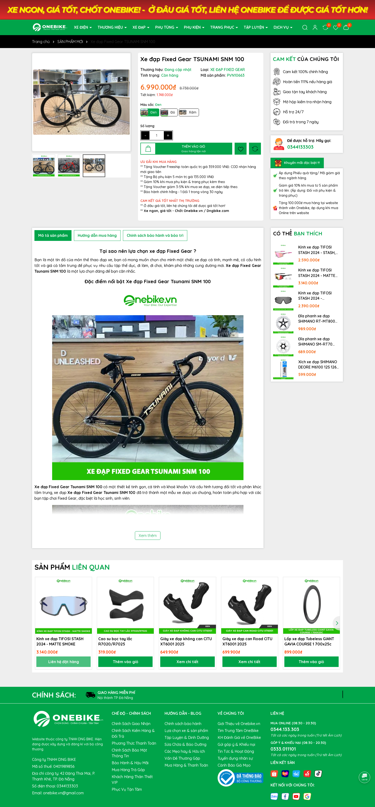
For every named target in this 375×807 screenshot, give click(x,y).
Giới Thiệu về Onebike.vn (239, 723)
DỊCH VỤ (282, 27)
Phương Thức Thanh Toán (134, 743)
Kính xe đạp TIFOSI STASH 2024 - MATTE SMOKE (59, 641)
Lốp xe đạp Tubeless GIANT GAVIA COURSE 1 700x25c (309, 641)
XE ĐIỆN (81, 27)
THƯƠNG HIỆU (111, 27)
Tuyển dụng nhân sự (235, 758)
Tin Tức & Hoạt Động (236, 751)
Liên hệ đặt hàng (63, 661)
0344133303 (300, 147)
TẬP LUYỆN (254, 27)
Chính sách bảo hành (183, 723)
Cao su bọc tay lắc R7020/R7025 (115, 641)
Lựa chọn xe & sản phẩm (186, 730)
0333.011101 (283, 749)
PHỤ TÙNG (165, 27)
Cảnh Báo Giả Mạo (234, 765)
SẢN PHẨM (72, 567)
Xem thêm (148, 535)
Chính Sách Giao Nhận (131, 723)
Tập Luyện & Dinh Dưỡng (187, 737)
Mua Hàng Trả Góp (128, 769)
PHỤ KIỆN (193, 27)
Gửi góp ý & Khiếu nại (236, 744)
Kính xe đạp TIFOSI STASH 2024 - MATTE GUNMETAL (316, 273)
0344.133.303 (284, 729)
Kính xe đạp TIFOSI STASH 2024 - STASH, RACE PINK (317, 250)
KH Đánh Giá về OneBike (239, 737)
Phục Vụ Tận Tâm (127, 789)
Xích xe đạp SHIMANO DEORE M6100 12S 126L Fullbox (318, 364)
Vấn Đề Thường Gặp (182, 758)
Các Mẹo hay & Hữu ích (185, 751)
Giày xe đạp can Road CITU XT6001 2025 (247, 641)
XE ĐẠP (139, 27)
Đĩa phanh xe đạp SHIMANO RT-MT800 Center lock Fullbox (316, 319)
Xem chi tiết (187, 661)
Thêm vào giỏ (125, 661)
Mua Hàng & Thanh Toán (186, 765)
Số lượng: (147, 126)
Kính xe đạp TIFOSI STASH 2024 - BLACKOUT (315, 296)
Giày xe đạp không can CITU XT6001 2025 (186, 641)
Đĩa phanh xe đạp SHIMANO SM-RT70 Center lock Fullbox (315, 341)
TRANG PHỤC (222, 27)
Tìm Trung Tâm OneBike (238, 730)
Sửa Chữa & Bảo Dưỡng (185, 744)
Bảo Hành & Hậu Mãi (130, 762)
